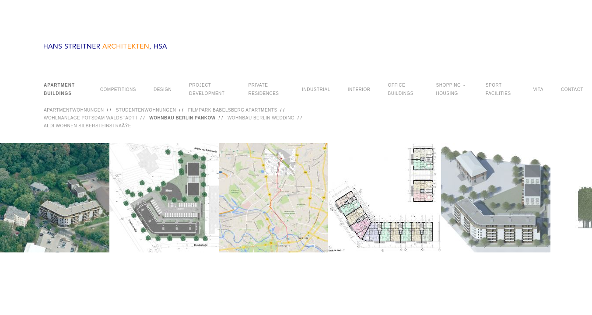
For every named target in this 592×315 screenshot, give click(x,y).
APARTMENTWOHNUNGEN (74, 110)
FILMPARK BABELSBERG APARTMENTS (232, 110)
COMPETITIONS (118, 89)
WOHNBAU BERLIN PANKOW (182, 118)
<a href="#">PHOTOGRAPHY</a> (296, 208)
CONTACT (572, 89)
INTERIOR (359, 89)
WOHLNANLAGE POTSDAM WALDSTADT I (90, 118)
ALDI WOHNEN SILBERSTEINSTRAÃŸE (87, 125)
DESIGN (163, 89)
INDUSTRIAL (316, 89)
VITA (538, 89)
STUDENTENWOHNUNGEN (146, 110)
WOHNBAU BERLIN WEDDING (261, 118)
